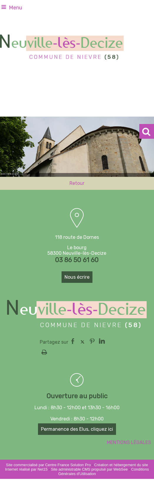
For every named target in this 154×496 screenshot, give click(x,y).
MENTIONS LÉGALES (129, 442)
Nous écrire (77, 277)
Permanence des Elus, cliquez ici (77, 429)
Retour (77, 183)
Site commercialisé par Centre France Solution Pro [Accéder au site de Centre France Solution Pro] (48, 465)
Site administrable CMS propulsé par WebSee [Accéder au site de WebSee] (89, 469)
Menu (15, 7)
